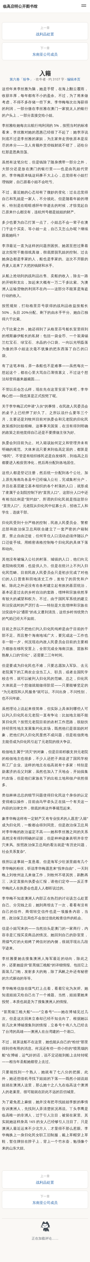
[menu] (84, 6)
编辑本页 (73, 79)
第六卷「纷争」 (21, 79)
